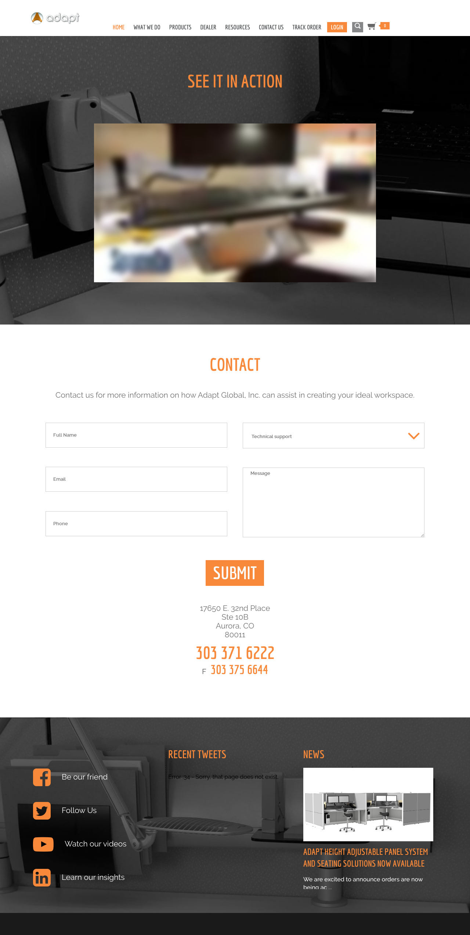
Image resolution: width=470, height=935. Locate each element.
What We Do (147, 27)
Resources (237, 27)
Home (119, 27)
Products (180, 27)
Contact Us (271, 27)
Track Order (307, 27)
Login (337, 27)
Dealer (208, 27)
